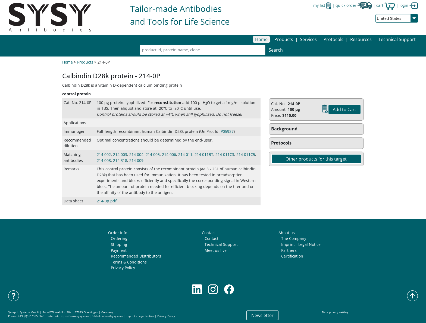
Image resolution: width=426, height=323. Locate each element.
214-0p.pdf (107, 200)
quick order (354, 5)
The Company (293, 238)
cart (385, 5)
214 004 (136, 154)
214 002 (104, 154)
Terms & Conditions (129, 262)
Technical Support (397, 39)
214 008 (104, 160)
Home (261, 39)
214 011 (185, 154)
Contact (209, 232)
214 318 (120, 160)
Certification (292, 256)
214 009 (136, 160)
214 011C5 (245, 154)
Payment (119, 250)
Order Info (117, 232)
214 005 (153, 154)
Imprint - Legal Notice (301, 244)
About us (286, 232)
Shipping (119, 244)
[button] (283, 39)
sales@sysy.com (112, 316)
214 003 (120, 154)
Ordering (119, 238)
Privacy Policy (123, 267)
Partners (289, 250)
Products (85, 62)
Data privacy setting (335, 312)
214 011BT (204, 154)
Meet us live (216, 250)
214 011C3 (224, 154)
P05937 (227, 131)
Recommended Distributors (136, 256)
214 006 (169, 154)
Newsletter (262, 315)
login (408, 5)
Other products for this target (316, 159)
